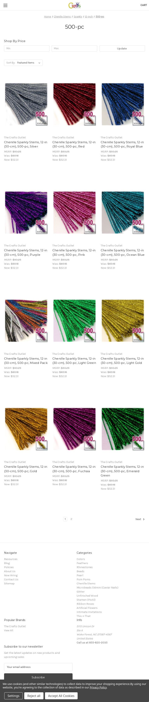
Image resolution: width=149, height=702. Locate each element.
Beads (80, 571)
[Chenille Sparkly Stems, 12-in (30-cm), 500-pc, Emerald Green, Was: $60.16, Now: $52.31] (122, 429)
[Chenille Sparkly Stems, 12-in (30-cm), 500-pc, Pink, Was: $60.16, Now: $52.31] (74, 212)
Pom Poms (83, 579)
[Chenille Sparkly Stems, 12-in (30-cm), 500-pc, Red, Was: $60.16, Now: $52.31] (74, 104)
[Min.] (27, 48)
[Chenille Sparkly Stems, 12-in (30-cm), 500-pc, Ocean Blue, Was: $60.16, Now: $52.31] (122, 212)
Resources (10, 559)
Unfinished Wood (87, 595)
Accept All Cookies (61, 696)
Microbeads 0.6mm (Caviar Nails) (97, 587)
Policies (9, 567)
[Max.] (74, 48)
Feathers (82, 563)
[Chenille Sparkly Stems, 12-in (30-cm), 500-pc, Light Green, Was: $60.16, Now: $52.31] (74, 320)
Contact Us (11, 579)
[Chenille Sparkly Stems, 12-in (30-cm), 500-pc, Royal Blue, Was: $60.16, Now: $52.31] (122, 104)
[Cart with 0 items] (143, 5)
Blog (7, 563)
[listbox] (29, 63)
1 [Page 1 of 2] (65, 519)
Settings (13, 696)
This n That (84, 616)
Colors (81, 559)
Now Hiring (10, 575)
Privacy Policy (98, 687)
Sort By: (10, 62)
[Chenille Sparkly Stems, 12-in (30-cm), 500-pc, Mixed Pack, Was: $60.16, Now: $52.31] (26, 320)
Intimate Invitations (89, 612)
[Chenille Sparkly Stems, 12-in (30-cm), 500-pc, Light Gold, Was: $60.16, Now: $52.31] (122, 320)
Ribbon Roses (85, 604)
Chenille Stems (86, 583)
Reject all (33, 696)
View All (8, 630)
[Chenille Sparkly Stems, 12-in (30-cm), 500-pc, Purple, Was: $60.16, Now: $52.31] (26, 212)
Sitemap (9, 583)
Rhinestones (85, 567)
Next (140, 519)
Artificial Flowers (87, 608)
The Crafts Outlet (15, 626)
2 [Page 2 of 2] (71, 519)
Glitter (81, 591)
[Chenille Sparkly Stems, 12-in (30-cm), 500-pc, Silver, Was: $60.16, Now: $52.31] (26, 104)
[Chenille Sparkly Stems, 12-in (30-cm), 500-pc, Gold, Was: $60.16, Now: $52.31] (26, 429)
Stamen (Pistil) (86, 599)
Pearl (80, 575)
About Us (10, 571)
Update (122, 48)
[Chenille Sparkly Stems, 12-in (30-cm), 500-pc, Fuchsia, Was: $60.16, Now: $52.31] (74, 429)
